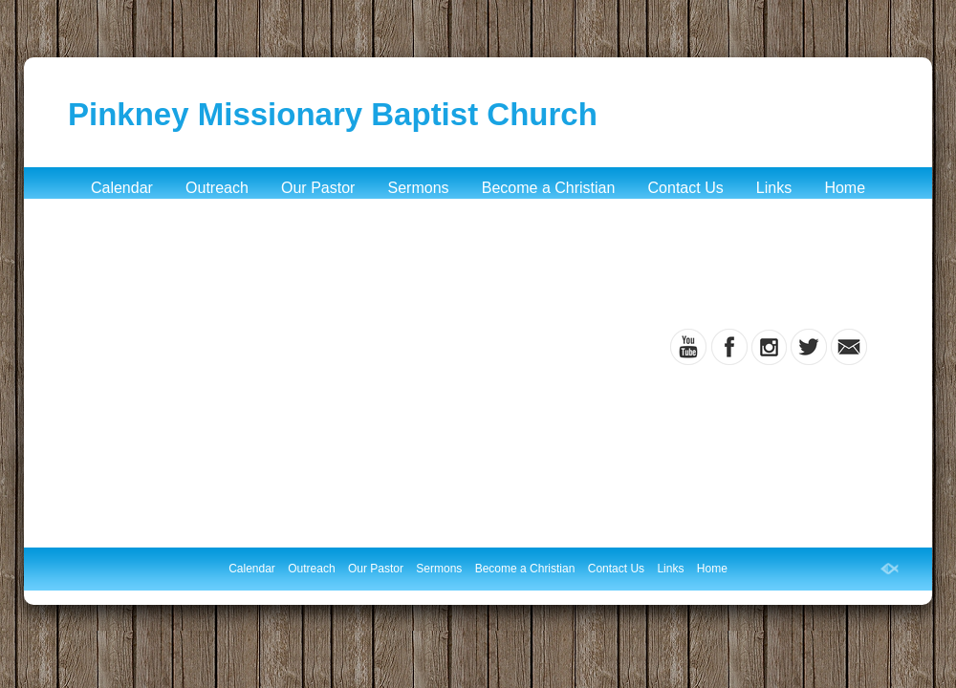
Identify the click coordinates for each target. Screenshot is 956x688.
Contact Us (686, 188)
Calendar (122, 188)
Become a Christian (549, 188)
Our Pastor (318, 188)
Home (844, 188)
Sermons (418, 188)
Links (774, 188)
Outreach (217, 188)
